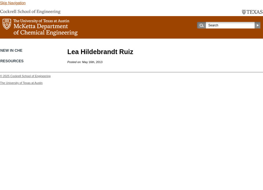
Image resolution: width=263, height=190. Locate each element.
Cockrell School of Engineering (30, 76)
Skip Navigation (13, 3)
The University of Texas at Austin (21, 82)
